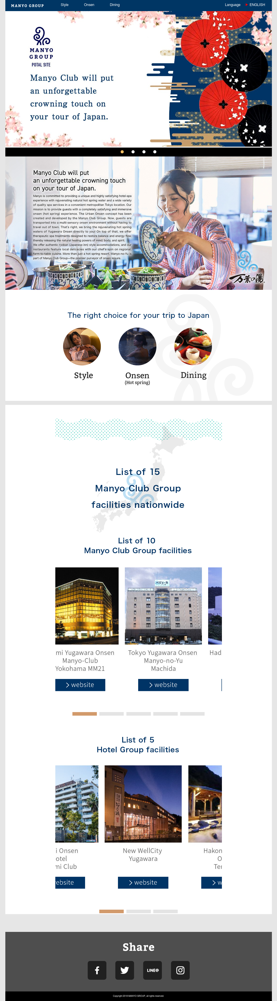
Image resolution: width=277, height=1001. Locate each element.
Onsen (89, 5)
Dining (115, 5)
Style (65, 5)
